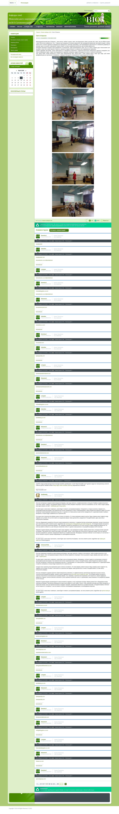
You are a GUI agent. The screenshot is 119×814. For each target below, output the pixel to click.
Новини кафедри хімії (47, 220)
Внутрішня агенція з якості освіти (19, 40)
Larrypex (43, 269)
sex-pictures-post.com (41, 307)
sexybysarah (39, 244)
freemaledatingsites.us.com (43, 748)
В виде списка (26, 63)
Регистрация (24, 3)
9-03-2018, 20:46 (52, 38)
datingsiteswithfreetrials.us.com (44, 665)
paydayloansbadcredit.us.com (43, 652)
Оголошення (14, 47)
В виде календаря (30, 63)
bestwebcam (39, 264)
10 (49, 784)
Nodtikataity (44, 494)
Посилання (13, 45)
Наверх (65, 784)
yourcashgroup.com (41, 649)
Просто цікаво (14, 50)
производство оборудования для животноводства (78, 524)
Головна (13, 37)
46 (58, 784)
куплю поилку (105, 590)
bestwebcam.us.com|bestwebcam (44, 260)
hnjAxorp (43, 475)
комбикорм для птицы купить (58, 506)
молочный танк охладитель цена (79, 574)
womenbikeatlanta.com (41, 466)
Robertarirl (44, 298)
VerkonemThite (45, 545)
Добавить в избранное (92, 2)
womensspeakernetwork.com (43, 373)
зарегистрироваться (57, 225)
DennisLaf (43, 235)
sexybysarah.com (40, 257)
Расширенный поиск (16, 54)
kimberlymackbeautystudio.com (44, 386)
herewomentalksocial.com (42, 717)
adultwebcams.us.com (41, 605)
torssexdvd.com (40, 342)
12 (54, 784)
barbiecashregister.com (42, 636)
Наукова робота (15, 42)
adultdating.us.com (40, 417)
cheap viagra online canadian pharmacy (63, 485)
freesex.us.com (40, 761)
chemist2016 (44, 38)
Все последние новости (17, 57)
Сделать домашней (105, 2)
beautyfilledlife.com (40, 618)
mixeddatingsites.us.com (42, 291)
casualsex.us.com (40, 325)
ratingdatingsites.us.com (42, 730)
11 (51, 784)
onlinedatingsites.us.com (42, 404)
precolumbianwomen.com (42, 453)
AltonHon (43, 248)
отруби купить (43, 556)
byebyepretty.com (40, 356)
